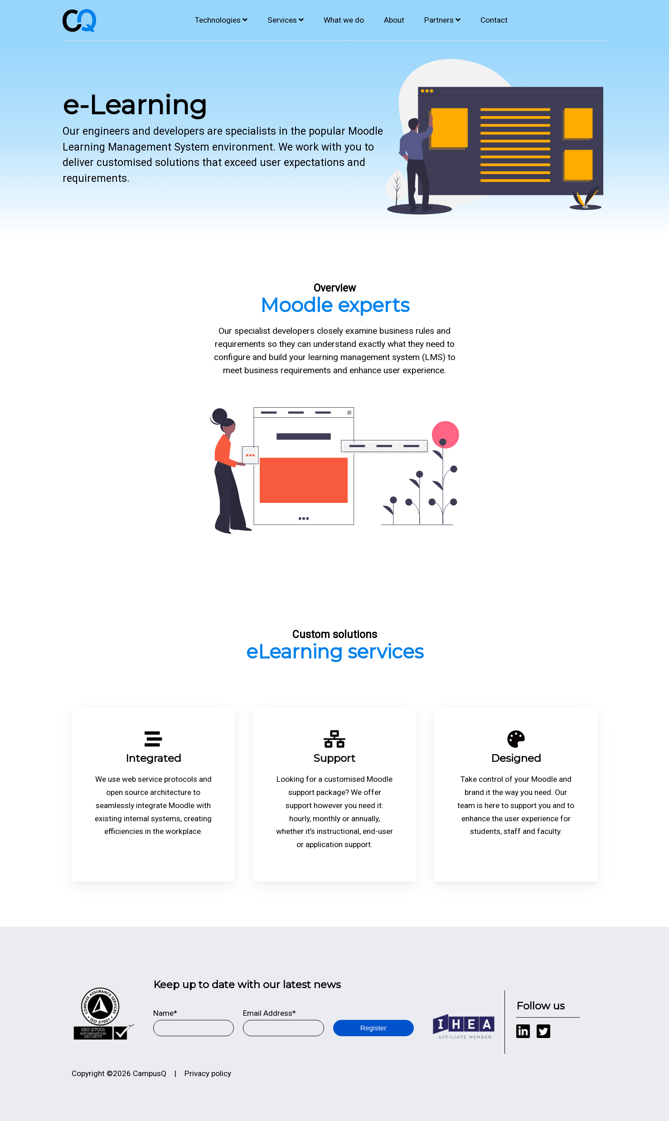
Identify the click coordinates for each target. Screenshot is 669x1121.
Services (282, 19)
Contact (494, 19)
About (394, 19)
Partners (439, 19)
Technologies (218, 19)
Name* (165, 1013)
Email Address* (269, 1013)
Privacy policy (207, 1073)
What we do (344, 19)
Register (373, 1028)
